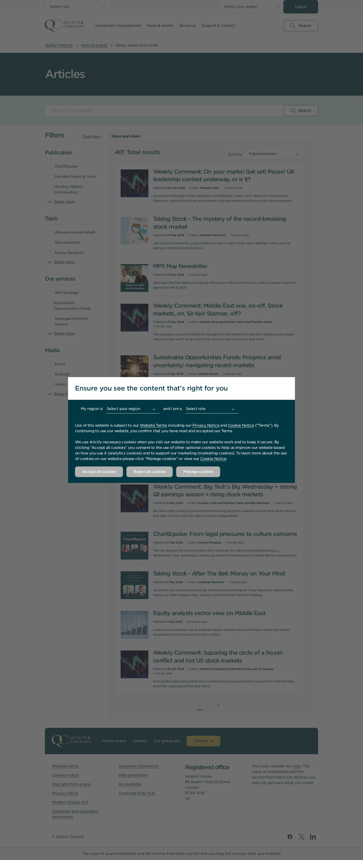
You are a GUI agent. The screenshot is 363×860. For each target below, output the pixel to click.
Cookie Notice (241, 425)
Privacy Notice (205, 425)
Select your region (123, 409)
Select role (195, 409)
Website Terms (153, 425)
